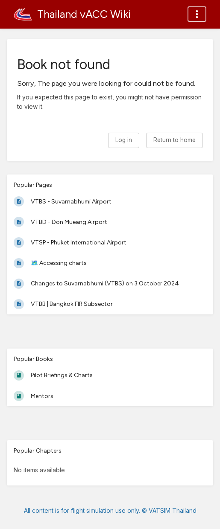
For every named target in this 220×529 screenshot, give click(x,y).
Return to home (174, 140)
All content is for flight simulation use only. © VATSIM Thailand (110, 510)
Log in (123, 140)
